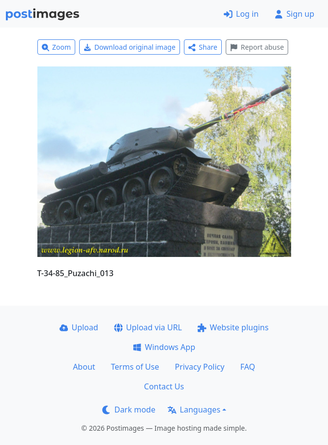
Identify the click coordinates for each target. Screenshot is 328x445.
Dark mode (128, 409)
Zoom (56, 47)
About (84, 366)
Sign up (294, 13)
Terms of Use (135, 366)
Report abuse (257, 47)
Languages (194, 409)
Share (202, 47)
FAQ (247, 366)
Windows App (164, 347)
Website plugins (233, 327)
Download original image (130, 47)
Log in (241, 13)
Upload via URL (148, 327)
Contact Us (164, 386)
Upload (79, 327)
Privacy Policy (199, 366)
